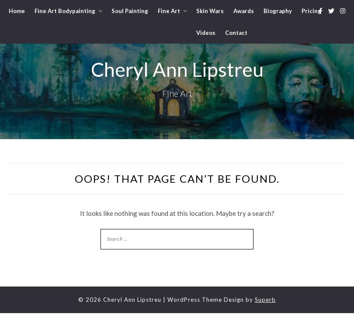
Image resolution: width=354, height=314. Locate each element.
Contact (236, 32)
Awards (243, 10)
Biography (278, 10)
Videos (205, 32)
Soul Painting (129, 10)
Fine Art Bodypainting (65, 10)
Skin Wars (210, 10)
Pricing (311, 10)
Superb (265, 299)
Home (17, 10)
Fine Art (169, 10)
